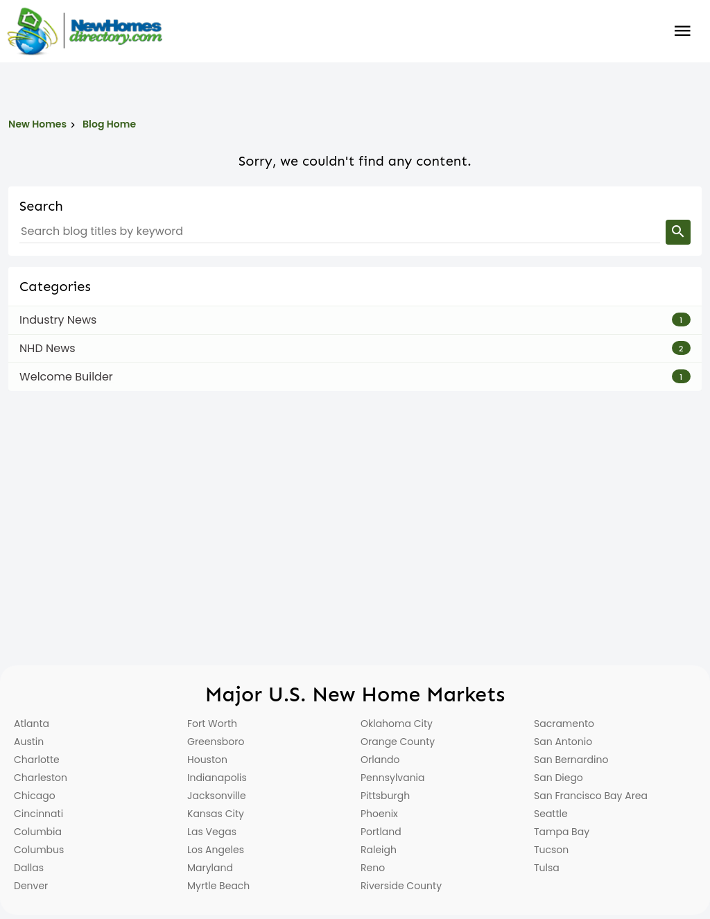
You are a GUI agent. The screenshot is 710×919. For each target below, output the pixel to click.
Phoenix (379, 814)
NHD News (47, 348)
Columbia (38, 832)
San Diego (558, 778)
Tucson (551, 850)
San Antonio (563, 742)
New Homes (37, 124)
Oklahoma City (397, 723)
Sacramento (564, 723)
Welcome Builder (66, 377)
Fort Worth (212, 723)
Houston (207, 760)
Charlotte (37, 760)
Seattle (551, 814)
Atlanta (31, 723)
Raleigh (379, 850)
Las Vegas (211, 832)
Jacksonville (216, 796)
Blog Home (109, 124)
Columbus (39, 850)
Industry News (57, 320)
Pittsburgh (385, 796)
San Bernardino (571, 760)
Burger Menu (682, 31)
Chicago (34, 796)
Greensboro (215, 742)
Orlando (380, 760)
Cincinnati (38, 814)
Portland (381, 832)
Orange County (398, 742)
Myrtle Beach (218, 886)
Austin (29, 742)
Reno (373, 868)
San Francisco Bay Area (591, 796)
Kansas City (215, 814)
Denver (31, 886)
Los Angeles (215, 850)
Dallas (29, 868)
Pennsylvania (393, 778)
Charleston (40, 778)
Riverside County (401, 886)
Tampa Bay (561, 832)
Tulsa (547, 868)
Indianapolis (217, 778)
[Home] (84, 31)
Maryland (210, 868)
